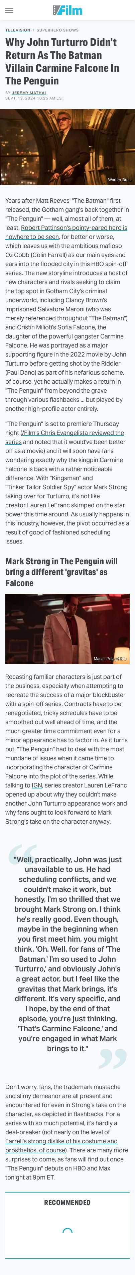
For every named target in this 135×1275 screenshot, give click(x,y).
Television (17, 30)
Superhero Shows (58, 30)
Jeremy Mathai (29, 92)
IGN (37, 785)
